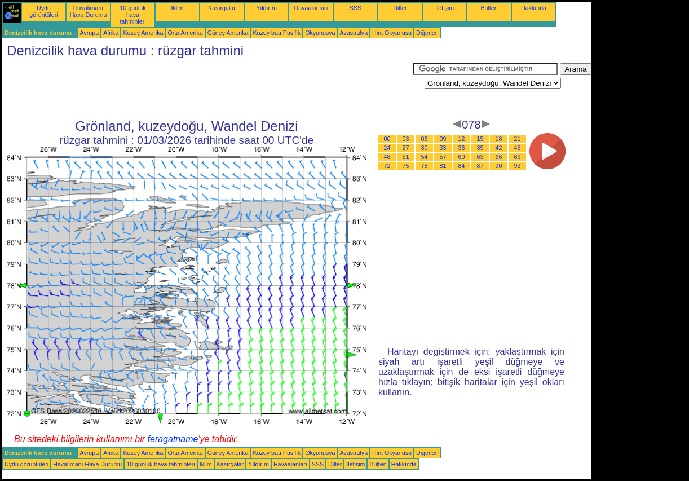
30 (424, 147)
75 (406, 165)
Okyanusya (320, 32)
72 (387, 165)
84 (461, 165)
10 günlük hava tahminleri (132, 15)
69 (517, 156)
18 (499, 138)
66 (499, 156)
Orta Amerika (184, 32)
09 (443, 138)
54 (424, 156)
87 (480, 165)
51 (406, 156)
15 (480, 138)
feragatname (173, 439)
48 (387, 156)
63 (480, 156)
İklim (177, 8)
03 (406, 138)
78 (424, 165)
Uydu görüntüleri (43, 11)
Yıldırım (266, 8)
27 (406, 147)
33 (443, 147)
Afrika (110, 32)
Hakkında (533, 8)
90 (499, 165)
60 (461, 156)
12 (461, 138)
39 (480, 147)
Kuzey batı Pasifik (277, 32)
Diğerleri (427, 32)
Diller (400, 8)
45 (517, 147)
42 (499, 147)
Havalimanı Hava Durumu (88, 11)
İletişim (444, 8)
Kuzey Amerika (143, 32)
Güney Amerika (228, 32)
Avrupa (89, 32)
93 (517, 165)
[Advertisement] (207, 88)
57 (443, 156)
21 (517, 138)
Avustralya (354, 32)
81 (443, 165)
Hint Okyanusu (392, 32)
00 (387, 138)
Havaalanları (311, 8)
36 (461, 147)
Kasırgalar (222, 8)
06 (424, 138)
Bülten (488, 8)
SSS (355, 8)
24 (387, 147)
